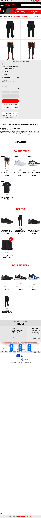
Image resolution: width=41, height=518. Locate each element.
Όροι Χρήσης (14, 117)
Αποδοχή (21, 516)
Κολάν (12, 16)
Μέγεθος (3, 88)
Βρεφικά (20, 9)
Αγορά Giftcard (14, 337)
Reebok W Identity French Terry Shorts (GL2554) (7, 256)
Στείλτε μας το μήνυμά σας (36, 338)
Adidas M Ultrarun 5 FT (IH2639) (20, 172)
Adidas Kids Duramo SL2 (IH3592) (34, 172)
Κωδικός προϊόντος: (5, 69)
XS (3, 91)
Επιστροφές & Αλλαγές (16, 334)
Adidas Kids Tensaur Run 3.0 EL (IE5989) (34, 287)
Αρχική (1, 16)
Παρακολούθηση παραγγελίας (17, 330)
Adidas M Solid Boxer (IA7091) (7, 172)
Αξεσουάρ (27, 9)
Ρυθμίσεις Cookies (28, 516)
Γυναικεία (5, 16)
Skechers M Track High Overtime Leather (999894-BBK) (34, 231)
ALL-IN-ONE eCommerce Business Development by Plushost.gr (23, 362)
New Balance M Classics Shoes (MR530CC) (20, 287)
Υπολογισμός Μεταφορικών (11, 104)
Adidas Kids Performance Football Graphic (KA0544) (7, 198)
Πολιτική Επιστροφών (8, 117)
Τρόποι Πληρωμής (15, 332)
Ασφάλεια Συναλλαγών (16, 333)
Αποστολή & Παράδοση (16, 331)
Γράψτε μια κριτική (5, 71)
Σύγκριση (7, 107)
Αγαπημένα (16, 107)
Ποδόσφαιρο (34, 9)
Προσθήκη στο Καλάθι (10, 101)
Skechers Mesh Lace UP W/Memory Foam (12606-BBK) (7, 231)
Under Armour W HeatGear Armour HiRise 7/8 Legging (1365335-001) (20, 231)
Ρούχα (9, 16)
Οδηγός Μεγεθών (16, 88)
